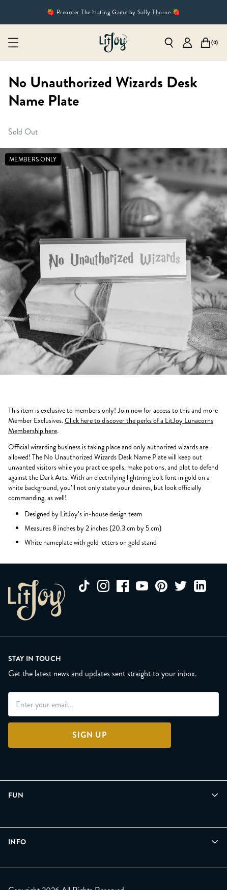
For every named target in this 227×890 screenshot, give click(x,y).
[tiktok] (84, 586)
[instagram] (103, 586)
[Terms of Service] (97, 875)
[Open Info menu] (113, 824)
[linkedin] (200, 586)
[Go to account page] (187, 43)
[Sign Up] (89, 735)
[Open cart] (206, 43)
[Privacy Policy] (30, 875)
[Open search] (169, 43)
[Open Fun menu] (113, 795)
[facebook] (123, 586)
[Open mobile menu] (13, 43)
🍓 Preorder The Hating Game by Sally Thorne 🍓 (113, 12)
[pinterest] (161, 586)
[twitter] (181, 586)
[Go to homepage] (113, 42)
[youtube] (142, 586)
